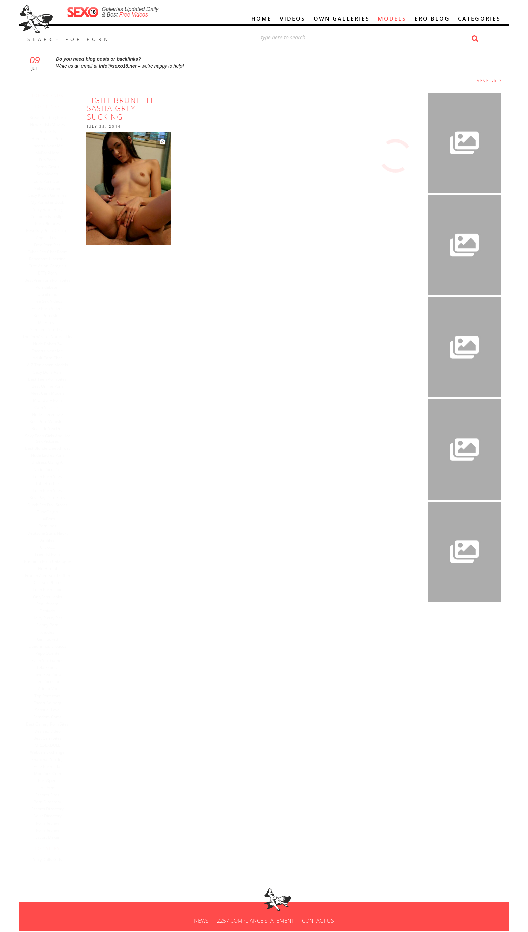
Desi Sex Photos (53, 583)
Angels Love (52, 238)
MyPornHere (53, 153)
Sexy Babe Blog (52, 210)
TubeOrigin (52, 512)
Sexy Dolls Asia (52, 373)
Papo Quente (52, 654)
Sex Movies (52, 175)
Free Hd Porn (52, 555)
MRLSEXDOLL (52, 746)
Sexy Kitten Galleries (52, 196)
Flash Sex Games (53, 661)
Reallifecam (53, 604)
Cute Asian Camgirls (53, 266)
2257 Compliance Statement (255, 921)
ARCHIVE (487, 81)
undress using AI (52, 463)
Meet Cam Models (52, 394)
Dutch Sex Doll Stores (52, 505)
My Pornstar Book (52, 203)
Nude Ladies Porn (52, 456)
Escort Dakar (52, 838)
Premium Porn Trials (52, 330)
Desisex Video (52, 732)
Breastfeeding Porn (52, 118)
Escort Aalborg (52, 703)
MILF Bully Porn (52, 401)
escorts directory (52, 809)
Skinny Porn (53, 626)
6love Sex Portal (53, 675)
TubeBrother (53, 484)
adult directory (52, 816)
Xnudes (53, 633)
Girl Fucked (52, 640)
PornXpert (52, 781)
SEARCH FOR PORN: (70, 40)
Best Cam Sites (52, 739)
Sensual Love (52, 710)
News (201, 921)
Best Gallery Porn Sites (52, 725)
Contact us (318, 921)
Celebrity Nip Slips (53, 217)
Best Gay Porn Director (52, 231)
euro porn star (52, 182)
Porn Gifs (52, 132)
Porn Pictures (52, 224)
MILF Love (52, 323)
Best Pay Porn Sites (53, 498)
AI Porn (52, 788)
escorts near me (52, 351)
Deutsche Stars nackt (52, 534)
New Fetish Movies (52, 125)
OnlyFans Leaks (52, 597)
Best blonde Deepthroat (52, 449)
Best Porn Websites (52, 422)
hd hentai (52, 569)
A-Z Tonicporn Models (52, 365)
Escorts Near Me (52, 146)
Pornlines (52, 526)
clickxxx (52, 548)
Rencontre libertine (52, 259)
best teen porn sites (52, 380)
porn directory (52, 802)
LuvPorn (52, 519)
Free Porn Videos (52, 309)
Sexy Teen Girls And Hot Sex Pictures (52, 439)
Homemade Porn (53, 139)
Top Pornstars (52, 696)
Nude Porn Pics (52, 470)
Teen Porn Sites (52, 477)
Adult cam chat (52, 358)
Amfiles (52, 541)
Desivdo (52, 611)
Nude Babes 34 (52, 344)
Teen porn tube (52, 590)
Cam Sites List (52, 408)
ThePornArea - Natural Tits (53, 337)
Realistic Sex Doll (52, 429)
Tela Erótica (52, 668)
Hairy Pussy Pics (52, 618)
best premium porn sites (52, 281)
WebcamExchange (52, 753)
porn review (52, 824)
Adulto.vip (52, 689)
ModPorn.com (52, 774)
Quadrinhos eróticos (53, 647)
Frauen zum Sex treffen (52, 576)
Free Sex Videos (52, 302)
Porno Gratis (52, 167)
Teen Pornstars (52, 682)
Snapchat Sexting (52, 760)
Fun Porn (52, 160)
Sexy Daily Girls (52, 860)
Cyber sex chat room (52, 252)
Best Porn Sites (52, 316)
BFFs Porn (52, 274)
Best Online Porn (52, 387)
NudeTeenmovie (52, 415)
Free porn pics (52, 245)
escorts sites (53, 795)
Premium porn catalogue (52, 562)
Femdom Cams (52, 717)
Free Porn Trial (52, 767)
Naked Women (52, 189)
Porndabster (52, 288)
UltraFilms (52, 295)
